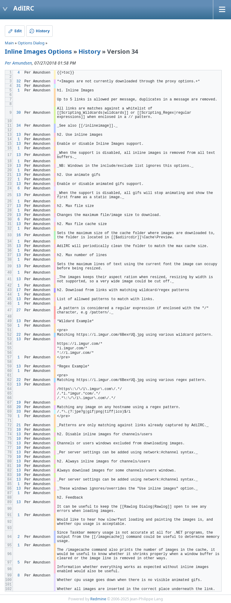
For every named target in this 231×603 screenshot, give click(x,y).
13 (19, 135)
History (89, 51)
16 (19, 235)
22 (19, 335)
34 (19, 126)
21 (19, 425)
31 (19, 86)
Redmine (98, 598)
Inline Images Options (38, 51)
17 (19, 290)
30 (19, 113)
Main (9, 43)
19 (19, 403)
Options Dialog (31, 43)
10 (19, 430)
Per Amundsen (18, 63)
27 (19, 310)
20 (19, 407)
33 (19, 412)
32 (19, 81)
